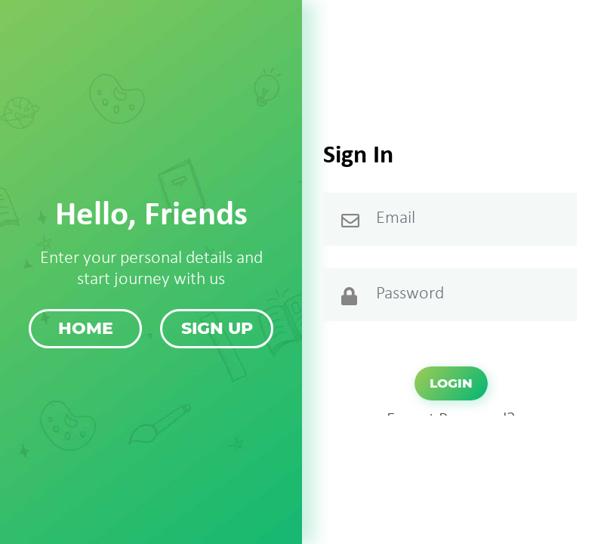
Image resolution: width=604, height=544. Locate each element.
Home (85, 328)
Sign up (217, 328)
